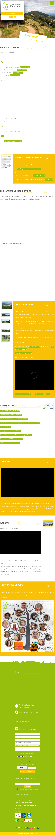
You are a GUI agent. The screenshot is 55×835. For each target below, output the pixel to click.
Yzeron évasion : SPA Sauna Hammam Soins (14, 419)
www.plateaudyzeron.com (25, 833)
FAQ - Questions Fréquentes (24, 800)
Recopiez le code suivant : (27, 764)
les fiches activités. (39, 175)
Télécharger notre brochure (23, 353)
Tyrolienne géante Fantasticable (10, 410)
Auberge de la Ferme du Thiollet (10, 431)
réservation (49, 179)
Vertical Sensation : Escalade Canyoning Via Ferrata (16, 435)
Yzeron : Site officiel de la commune (11, 439)
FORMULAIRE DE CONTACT (13, 141)
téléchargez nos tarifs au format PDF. (28, 169)
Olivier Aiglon (39, 394)
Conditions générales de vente (25, 805)
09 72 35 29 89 (24, 67)
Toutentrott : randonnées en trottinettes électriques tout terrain (20, 423)
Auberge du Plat (34, 346)
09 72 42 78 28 (22, 70)
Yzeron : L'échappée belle (23, 394)
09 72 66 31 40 (18, 72)
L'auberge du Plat (5, 427)
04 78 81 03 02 (15, 75)
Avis (18, 809)
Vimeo (48, 394)
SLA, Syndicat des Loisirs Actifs (10, 443)
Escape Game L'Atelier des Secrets (11, 414)
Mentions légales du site (23, 802)
